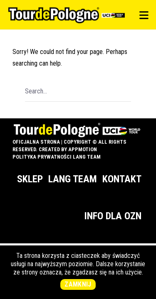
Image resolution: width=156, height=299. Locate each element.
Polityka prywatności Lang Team (56, 157)
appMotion (82, 149)
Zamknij (77, 284)
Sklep (30, 179)
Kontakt (121, 179)
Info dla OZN (112, 216)
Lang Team (72, 179)
